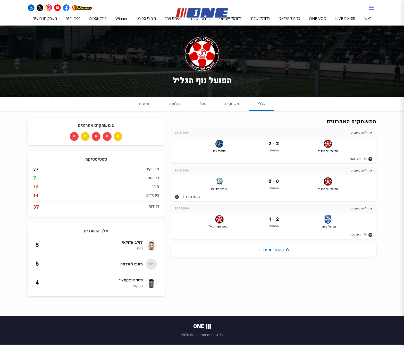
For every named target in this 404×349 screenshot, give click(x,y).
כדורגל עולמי (260, 22)
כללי (261, 110)
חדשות (144, 108)
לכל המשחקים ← (273, 254)
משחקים (232, 108)
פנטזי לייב (73, 22)
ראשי (368, 22)
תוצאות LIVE (345, 22)
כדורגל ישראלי (289, 22)
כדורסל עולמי (200, 22)
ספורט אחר (173, 22)
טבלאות (175, 108)
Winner (121, 22)
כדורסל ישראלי (230, 22)
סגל (203, 108)
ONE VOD (317, 22)
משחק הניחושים (45, 22)
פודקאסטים (98, 22)
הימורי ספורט (146, 22)
